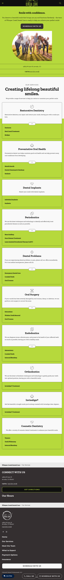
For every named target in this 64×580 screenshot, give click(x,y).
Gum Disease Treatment (13, 238)
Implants (8, 203)
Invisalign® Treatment (12, 386)
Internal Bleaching (11, 357)
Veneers (7, 438)
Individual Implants (11, 199)
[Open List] (32, 123)
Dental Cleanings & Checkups (14, 170)
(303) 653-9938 (34, 72)
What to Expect (9, 550)
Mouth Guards (9, 166)
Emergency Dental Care (13, 273)
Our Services (7, 541)
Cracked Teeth (9, 277)
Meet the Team (8, 546)
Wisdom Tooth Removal (12, 315)
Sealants (7, 173)
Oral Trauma (9, 280)
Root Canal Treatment (12, 131)
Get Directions (32, 489)
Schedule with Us (32, 26)
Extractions (8, 312)
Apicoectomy (9, 350)
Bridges (7, 135)
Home (4, 537)
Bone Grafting (9, 234)
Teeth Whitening (10, 441)
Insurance (6, 559)
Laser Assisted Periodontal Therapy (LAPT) (19, 242)
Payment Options (10, 555)
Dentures (8, 128)
